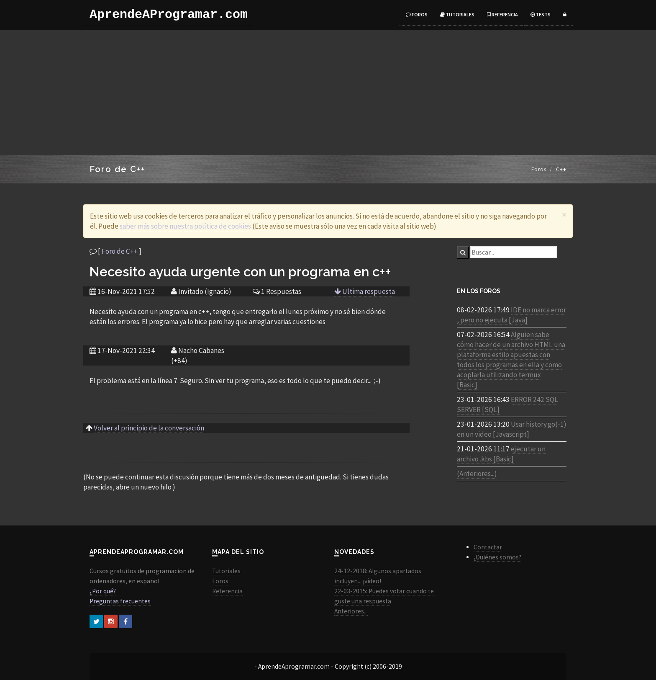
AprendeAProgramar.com (169, 15)
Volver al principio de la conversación (149, 428)
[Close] (564, 214)
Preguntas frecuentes (120, 601)
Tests (540, 14)
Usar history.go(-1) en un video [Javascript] (511, 429)
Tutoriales (457, 14)
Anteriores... (351, 611)
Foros (417, 14)
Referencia (502, 14)
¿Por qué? (103, 591)
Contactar (488, 547)
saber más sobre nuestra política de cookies (185, 226)
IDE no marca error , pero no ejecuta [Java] (511, 315)
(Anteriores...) (477, 473)
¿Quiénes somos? (497, 557)
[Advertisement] (328, 92)
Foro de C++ (120, 251)
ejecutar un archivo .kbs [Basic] (501, 454)
